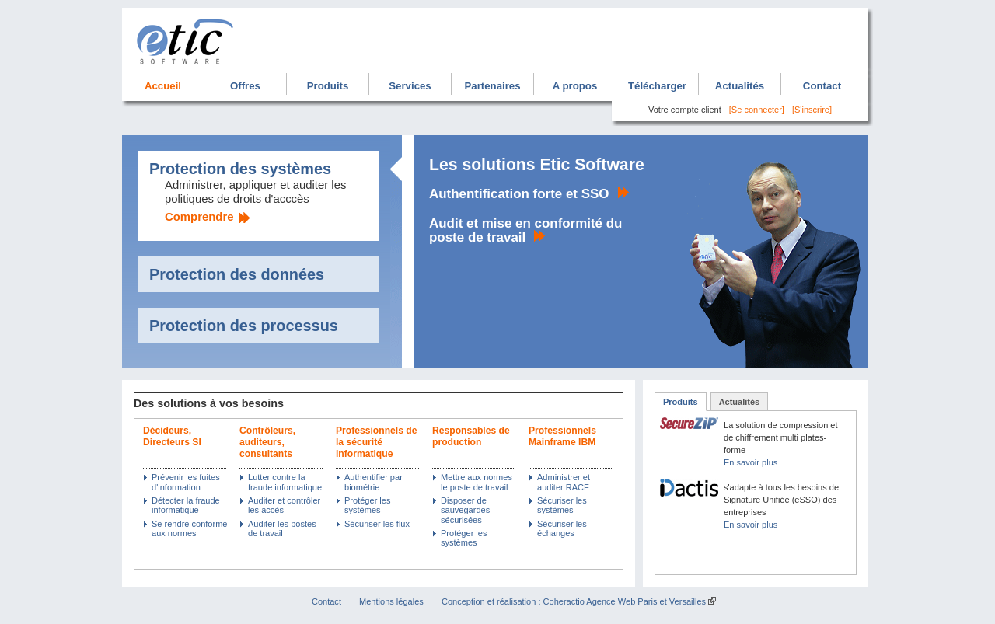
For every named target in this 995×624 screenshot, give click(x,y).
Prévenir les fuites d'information (186, 481)
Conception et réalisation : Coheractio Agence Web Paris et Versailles (574, 601)
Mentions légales (391, 601)
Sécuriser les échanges (562, 528)
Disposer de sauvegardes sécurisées (465, 510)
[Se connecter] (756, 109)
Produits (328, 86)
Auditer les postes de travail (282, 528)
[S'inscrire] (812, 109)
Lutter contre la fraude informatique (285, 481)
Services (410, 86)
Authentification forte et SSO (519, 194)
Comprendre (199, 217)
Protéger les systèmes (367, 505)
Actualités (739, 86)
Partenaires (492, 86)
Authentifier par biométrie (373, 481)
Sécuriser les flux (377, 523)
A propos (575, 86)
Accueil (163, 86)
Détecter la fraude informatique (186, 505)
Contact (822, 86)
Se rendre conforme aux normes (190, 528)
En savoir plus (750, 462)
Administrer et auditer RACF (563, 481)
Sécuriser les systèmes (562, 505)
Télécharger (657, 86)
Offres (245, 86)
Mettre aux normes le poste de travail (476, 481)
